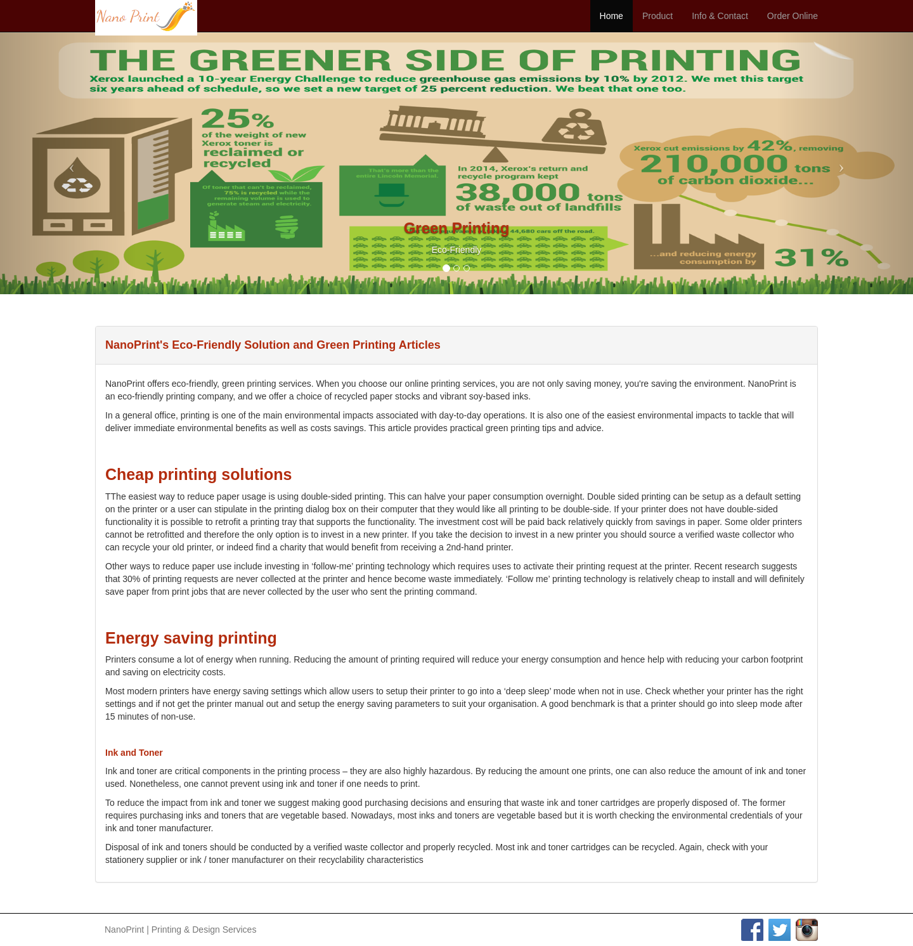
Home (611, 16)
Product (657, 16)
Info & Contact (720, 16)
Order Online (792, 16)
